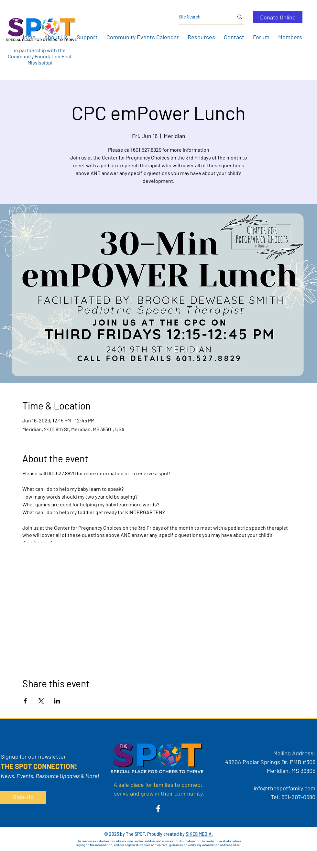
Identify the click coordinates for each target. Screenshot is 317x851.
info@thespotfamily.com (284, 788)
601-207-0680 (298, 796)
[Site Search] (201, 17)
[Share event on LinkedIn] (57, 700)
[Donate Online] (277, 17)
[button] (56, 37)
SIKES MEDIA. (199, 834)
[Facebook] (158, 808)
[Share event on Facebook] (25, 700)
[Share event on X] (41, 700)
